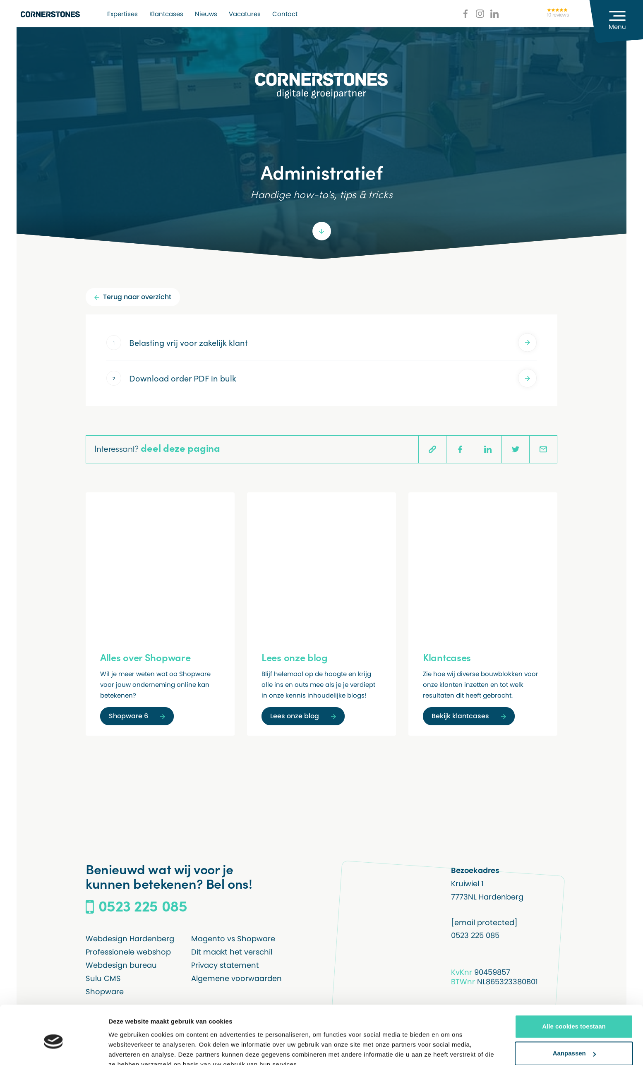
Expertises (122, 14)
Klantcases (166, 14)
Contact (285, 14)
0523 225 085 (475, 935)
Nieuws (206, 14)
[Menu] (616, 21)
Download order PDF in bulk (333, 378)
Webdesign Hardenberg (130, 938)
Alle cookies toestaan (573, 987)
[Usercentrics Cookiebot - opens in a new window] (53, 1049)
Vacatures (245, 14)
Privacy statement (225, 965)
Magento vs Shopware (233, 938)
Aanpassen (574, 1014)
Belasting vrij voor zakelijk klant (333, 342)
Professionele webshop (128, 952)
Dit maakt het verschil (231, 952)
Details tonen (128, 1048)
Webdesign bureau (121, 965)
